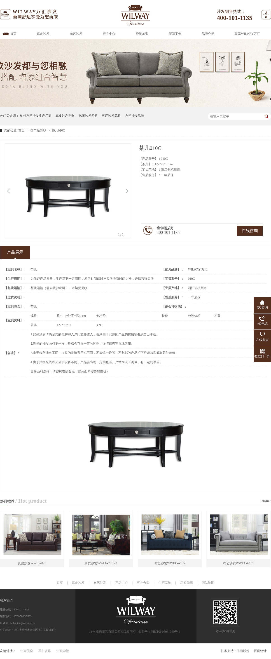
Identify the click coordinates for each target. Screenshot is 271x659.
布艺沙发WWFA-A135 (169, 563)
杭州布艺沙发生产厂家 (35, 116)
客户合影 (143, 582)
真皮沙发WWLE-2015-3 (100, 563)
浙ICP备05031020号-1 (165, 631)
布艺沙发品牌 (134, 116)
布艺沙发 (76, 33)
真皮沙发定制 (65, 116)
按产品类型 (38, 130)
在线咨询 (250, 230)
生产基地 (165, 582)
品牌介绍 (208, 33)
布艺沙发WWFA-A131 (238, 563)
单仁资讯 (44, 651)
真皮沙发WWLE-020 (32, 563)
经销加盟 (142, 33)
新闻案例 (175, 33)
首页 (13, 33)
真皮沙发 (43, 33)
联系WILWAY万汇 (247, 33)
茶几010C (58, 130)
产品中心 (109, 33)
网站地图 (208, 582)
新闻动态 (186, 582)
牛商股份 (243, 651)
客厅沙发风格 (111, 116)
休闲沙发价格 (88, 116)
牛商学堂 (62, 651)
